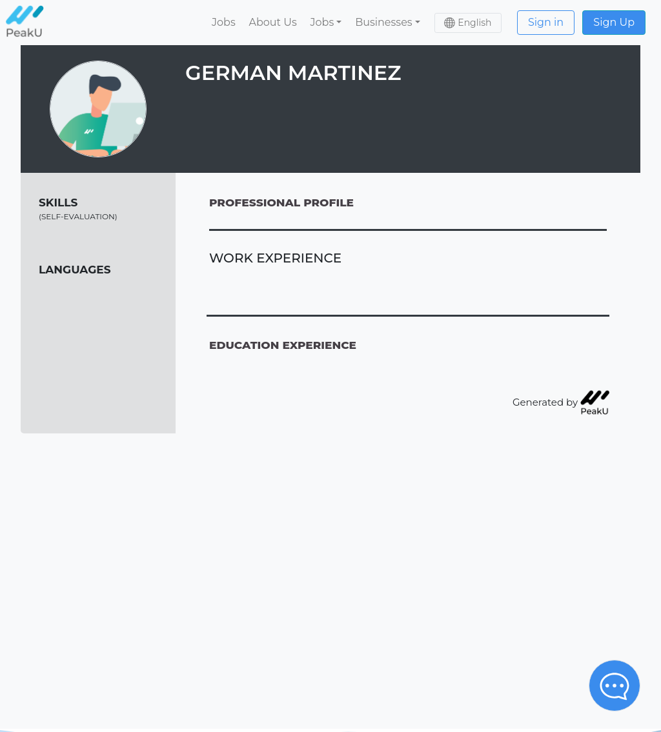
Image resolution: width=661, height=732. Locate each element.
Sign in (546, 22)
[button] (326, 22)
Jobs (224, 22)
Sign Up (614, 22)
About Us (272, 22)
